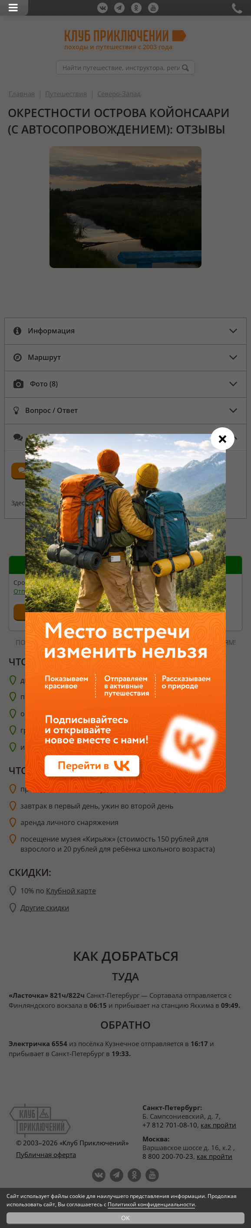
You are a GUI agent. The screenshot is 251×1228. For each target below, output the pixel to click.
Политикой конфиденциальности (151, 1204)
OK (125, 1218)
